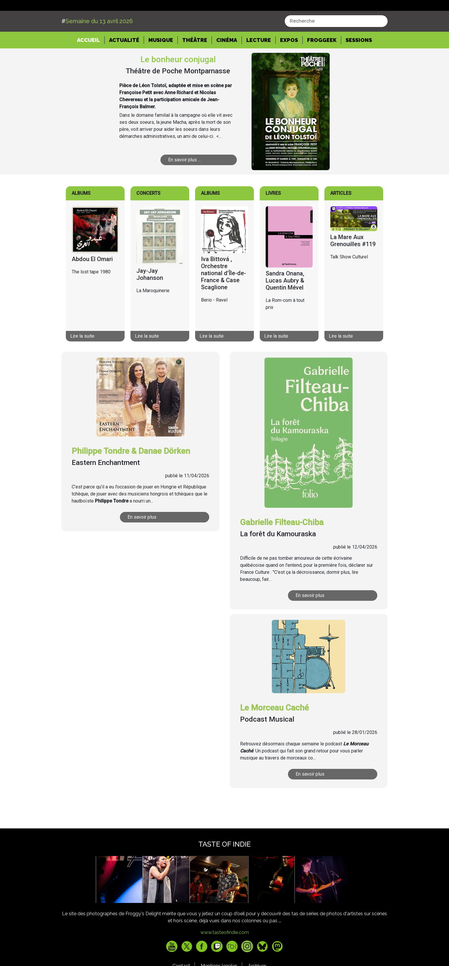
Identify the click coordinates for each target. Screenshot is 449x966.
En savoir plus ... (184, 182)
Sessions (359, 62)
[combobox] (336, 43)
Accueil (91, 61)
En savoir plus (142, 539)
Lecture (258, 62)
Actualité (124, 62)
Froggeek (321, 62)
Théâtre (194, 62)
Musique (160, 62)
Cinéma (226, 62)
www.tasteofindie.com (224, 954)
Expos (289, 62)
